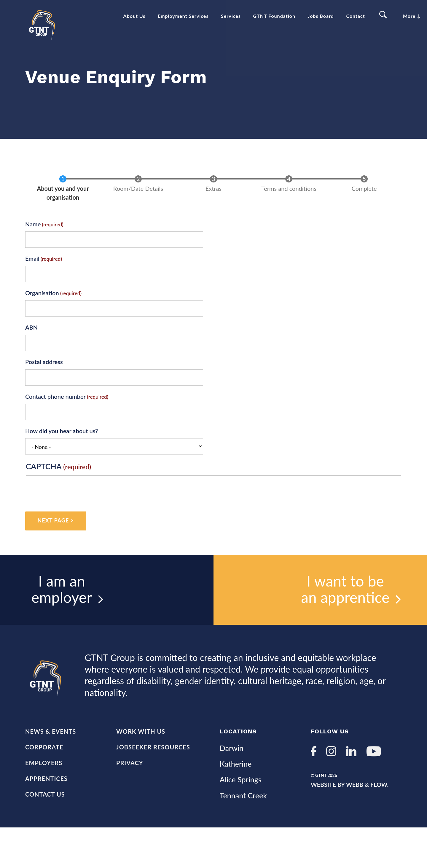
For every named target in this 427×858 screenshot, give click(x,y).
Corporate (44, 773)
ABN (31, 345)
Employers (43, 790)
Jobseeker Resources (153, 773)
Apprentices (46, 807)
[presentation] (71, 511)
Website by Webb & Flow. (350, 812)
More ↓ (412, 16)
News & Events (50, 756)
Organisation (42, 310)
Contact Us (45, 824)
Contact (355, 16)
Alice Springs (241, 807)
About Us (134, 16)
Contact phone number (55, 414)
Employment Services (183, 16)
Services (231, 16)
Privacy (129, 790)
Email (32, 276)
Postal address (44, 379)
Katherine (236, 790)
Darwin (231, 773)
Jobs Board (321, 16)
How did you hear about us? (61, 448)
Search (384, 15)
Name (33, 241)
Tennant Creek (243, 825)
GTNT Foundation (274, 16)
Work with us (140, 756)
